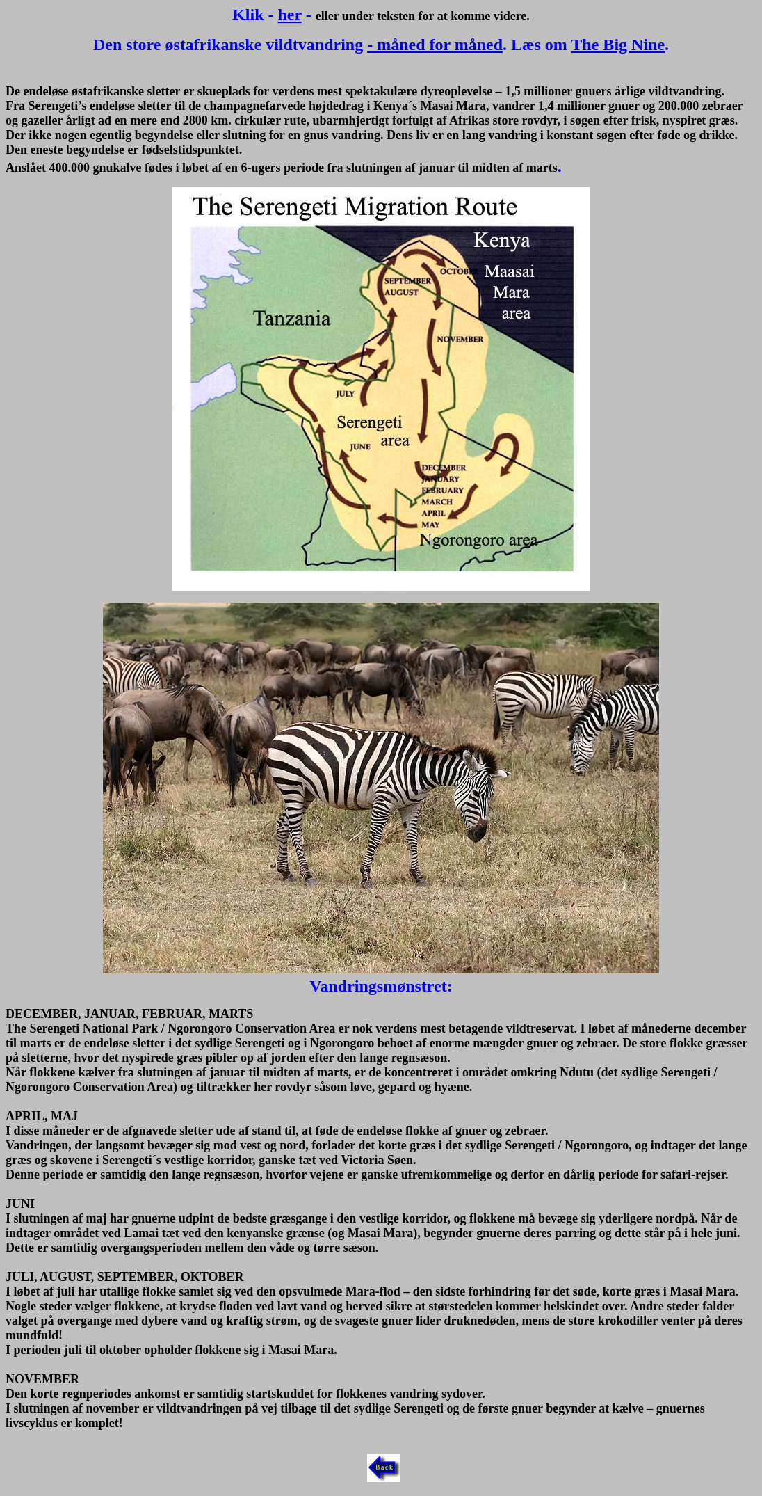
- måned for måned (435, 44)
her (290, 15)
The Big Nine (618, 44)
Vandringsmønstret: (380, 986)
